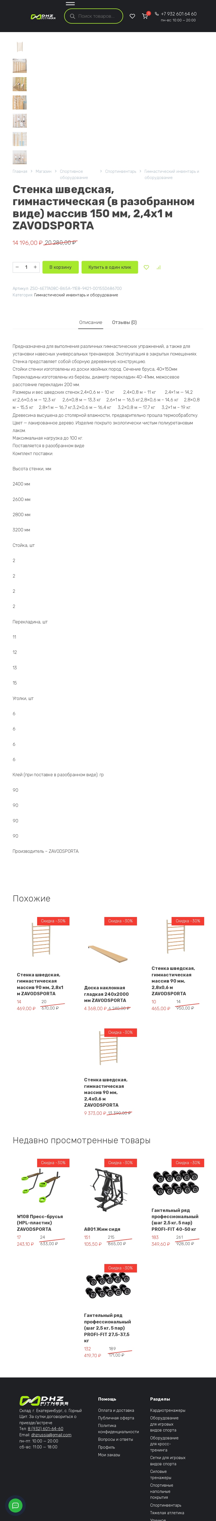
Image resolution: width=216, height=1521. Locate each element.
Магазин (43, 171)
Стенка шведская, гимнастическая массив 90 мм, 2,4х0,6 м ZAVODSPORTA (105, 1092)
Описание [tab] (90, 322)
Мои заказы (109, 1455)
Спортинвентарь (120, 171)
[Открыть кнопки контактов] (15, 1505)
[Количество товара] (26, 267)
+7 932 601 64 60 (179, 16)
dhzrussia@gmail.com (51, 1435)
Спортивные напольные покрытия (161, 1491)
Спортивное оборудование (74, 174)
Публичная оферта (116, 1418)
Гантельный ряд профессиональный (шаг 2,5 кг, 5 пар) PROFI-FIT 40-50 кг (175, 1220)
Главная (20, 171)
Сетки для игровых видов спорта (167, 1460)
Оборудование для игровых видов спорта (164, 1424)
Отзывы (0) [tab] (124, 322)
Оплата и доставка (116, 1410)
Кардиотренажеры (167, 1410)
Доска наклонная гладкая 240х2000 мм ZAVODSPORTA (106, 994)
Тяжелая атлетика (167, 1513)
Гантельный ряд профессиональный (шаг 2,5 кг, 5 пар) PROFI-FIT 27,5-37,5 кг (107, 1328)
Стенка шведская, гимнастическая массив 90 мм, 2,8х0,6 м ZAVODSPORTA (173, 981)
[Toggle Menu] (70, 4)
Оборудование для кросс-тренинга (164, 1444)
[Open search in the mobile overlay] (93, 16)
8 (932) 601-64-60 (45, 1428)
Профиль (106, 1447)
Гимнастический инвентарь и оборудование (172, 174)
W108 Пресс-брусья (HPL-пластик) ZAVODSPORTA (40, 1223)
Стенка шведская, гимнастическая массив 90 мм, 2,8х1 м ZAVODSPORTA (40, 984)
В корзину (61, 267)
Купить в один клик (110, 267)
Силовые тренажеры (160, 1474)
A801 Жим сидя (102, 1229)
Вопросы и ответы (115, 1439)
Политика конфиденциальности (118, 1428)
